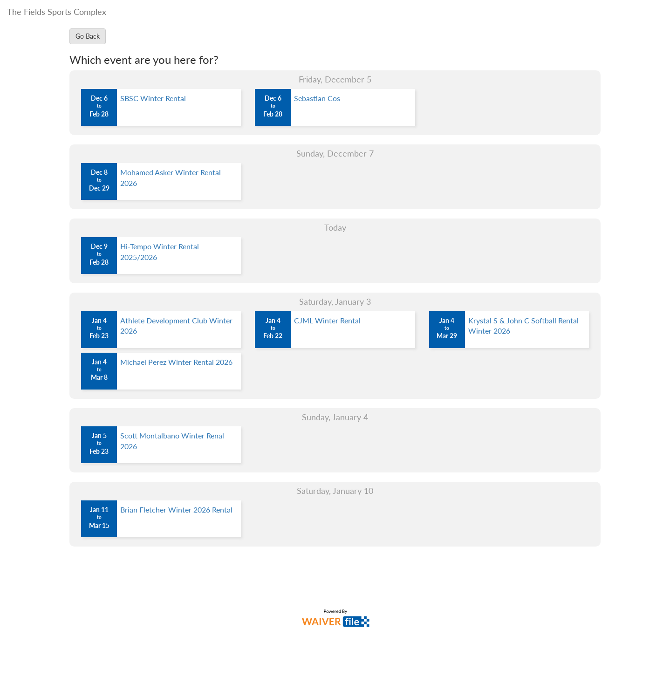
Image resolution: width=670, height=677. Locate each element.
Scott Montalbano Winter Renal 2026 (172, 441)
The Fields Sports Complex (56, 12)
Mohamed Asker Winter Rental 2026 (170, 177)
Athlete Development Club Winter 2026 (176, 325)
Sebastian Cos (317, 98)
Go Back (87, 36)
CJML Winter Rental (327, 320)
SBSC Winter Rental (153, 98)
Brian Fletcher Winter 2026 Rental (176, 509)
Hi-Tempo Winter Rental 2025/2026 (159, 251)
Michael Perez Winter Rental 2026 (176, 361)
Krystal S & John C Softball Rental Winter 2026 (523, 325)
